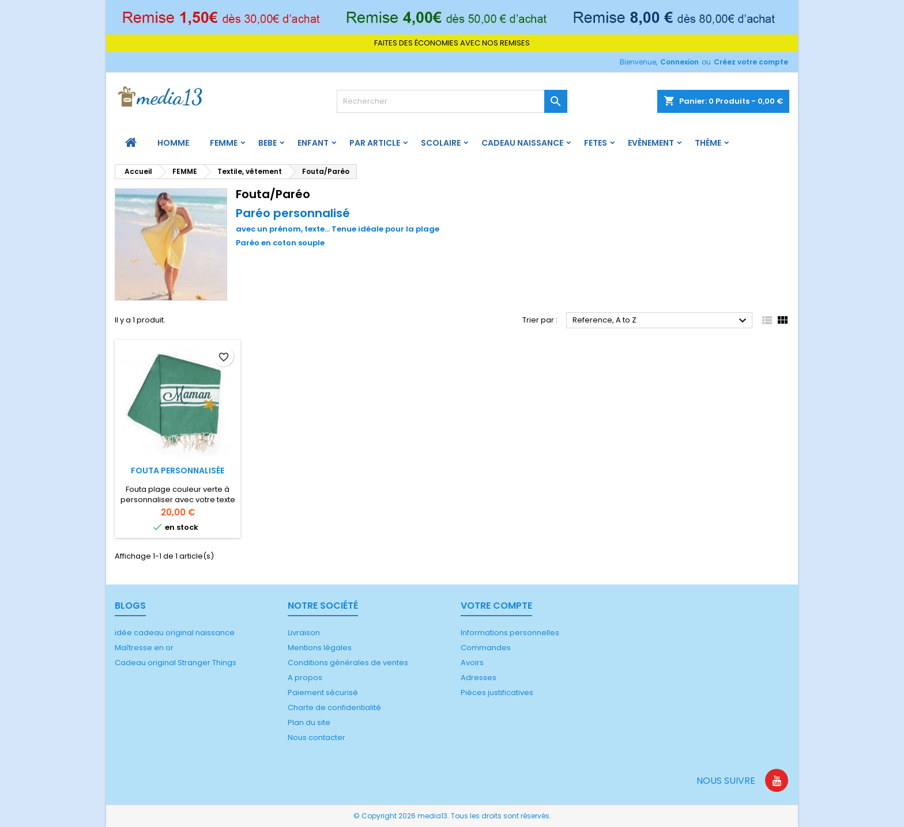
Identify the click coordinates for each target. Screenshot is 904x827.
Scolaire (441, 143)
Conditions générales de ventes (348, 662)
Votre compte (496, 605)
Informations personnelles (510, 632)
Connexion (679, 62)
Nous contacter (316, 737)
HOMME (173, 143)
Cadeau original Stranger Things (175, 662)
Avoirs (472, 662)
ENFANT (313, 143)
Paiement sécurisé (323, 692)
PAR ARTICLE (374, 143)
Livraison (304, 632)
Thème (708, 143)
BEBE (267, 143)
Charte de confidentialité (334, 707)
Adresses (478, 677)
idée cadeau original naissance (175, 632)
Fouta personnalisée (177, 470)
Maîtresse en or (144, 647)
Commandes (486, 647)
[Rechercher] (452, 101)
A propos (305, 677)
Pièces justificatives (497, 692)
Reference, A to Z (660, 321)
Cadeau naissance (522, 143)
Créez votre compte (751, 62)
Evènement (651, 143)
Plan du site (309, 722)
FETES (595, 143)
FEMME (224, 143)
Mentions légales (320, 647)
